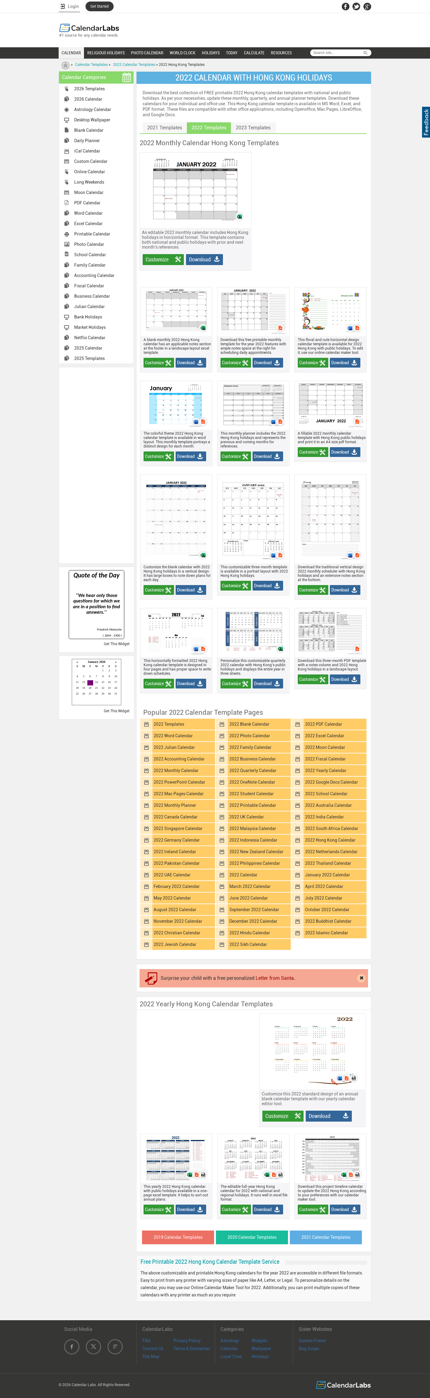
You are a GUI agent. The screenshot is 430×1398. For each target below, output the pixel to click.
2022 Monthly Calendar (176, 770)
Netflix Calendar (89, 337)
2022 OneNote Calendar (252, 782)
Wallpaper (261, 1348)
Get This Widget (116, 644)
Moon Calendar (89, 192)
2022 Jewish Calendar (175, 944)
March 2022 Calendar (250, 886)
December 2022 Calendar (253, 921)
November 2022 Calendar (178, 921)
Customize (157, 259)
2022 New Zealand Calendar (256, 851)
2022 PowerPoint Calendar (179, 782)
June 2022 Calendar (248, 898)
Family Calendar (90, 265)
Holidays (260, 1356)
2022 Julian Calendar (174, 747)
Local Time (231, 1356)
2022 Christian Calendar (177, 932)
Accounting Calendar (94, 275)
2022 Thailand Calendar (328, 863)
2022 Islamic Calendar (326, 932)
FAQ (146, 1340)
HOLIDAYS (211, 52)
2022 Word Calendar (173, 735)
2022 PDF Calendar (323, 724)
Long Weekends (89, 182)
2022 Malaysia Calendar (252, 828)
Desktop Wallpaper (92, 119)
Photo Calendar (89, 244)
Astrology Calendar (92, 109)
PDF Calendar (87, 202)
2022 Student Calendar (251, 793)
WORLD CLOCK (182, 52)
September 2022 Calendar (254, 909)
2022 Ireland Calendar (175, 851)
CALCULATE (254, 52)
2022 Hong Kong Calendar (330, 840)
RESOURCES (281, 52)
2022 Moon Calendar (325, 747)
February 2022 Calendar (177, 886)
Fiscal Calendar (89, 285)
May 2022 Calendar (172, 898)
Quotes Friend (312, 1340)
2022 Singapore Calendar (178, 828)
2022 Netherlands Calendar (331, 851)
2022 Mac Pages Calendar (179, 793)
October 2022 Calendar (327, 909)
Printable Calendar (92, 234)
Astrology (229, 1340)
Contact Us (152, 1348)
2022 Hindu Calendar (249, 932)
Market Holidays (90, 327)
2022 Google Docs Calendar (331, 782)
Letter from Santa (275, 978)
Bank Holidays (88, 316)
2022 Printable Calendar (252, 805)
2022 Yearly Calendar (325, 770)
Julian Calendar (89, 306)
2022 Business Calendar (252, 759)
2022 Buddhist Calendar (328, 921)
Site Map (150, 1356)
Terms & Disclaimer (191, 1348)
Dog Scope (309, 1348)
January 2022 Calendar (327, 874)
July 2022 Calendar (323, 898)
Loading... (96, 682)
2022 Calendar (243, 874)
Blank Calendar (89, 130)
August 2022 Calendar (175, 909)
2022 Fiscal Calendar (325, 759)
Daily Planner (87, 140)
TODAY (232, 52)
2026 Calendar (88, 99)
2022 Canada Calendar (176, 816)
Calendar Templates (91, 65)
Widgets (259, 1340)
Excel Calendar (88, 223)
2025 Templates (89, 358)
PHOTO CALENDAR (147, 52)
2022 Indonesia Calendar (253, 840)
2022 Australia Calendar (328, 805)
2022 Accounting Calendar (179, 759)
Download (200, 259)
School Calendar (90, 254)
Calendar (229, 1348)
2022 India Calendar (324, 816)
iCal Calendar (87, 151)
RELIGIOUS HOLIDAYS (106, 52)
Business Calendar (92, 296)
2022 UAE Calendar (172, 874)
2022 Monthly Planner (175, 805)
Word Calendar (88, 213)
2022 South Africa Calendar (331, 828)
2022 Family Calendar (250, 747)
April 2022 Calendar (324, 886)
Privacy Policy (187, 1340)
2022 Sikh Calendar (248, 944)
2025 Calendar (88, 348)
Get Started (99, 6)
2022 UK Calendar (246, 816)
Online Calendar (89, 171)
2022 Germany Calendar (177, 840)
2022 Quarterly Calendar (252, 770)
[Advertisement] (96, 464)
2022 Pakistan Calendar (177, 863)
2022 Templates (169, 724)
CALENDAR (71, 52)
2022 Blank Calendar (249, 724)
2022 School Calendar (326, 793)
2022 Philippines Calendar (254, 863)
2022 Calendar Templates (134, 65)
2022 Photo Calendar (249, 735)
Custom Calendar (91, 161)
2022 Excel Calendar (324, 735)
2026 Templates (89, 88)
